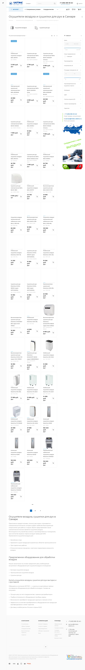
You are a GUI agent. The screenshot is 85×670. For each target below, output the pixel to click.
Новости (23, 634)
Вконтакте (45, 647)
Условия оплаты (59, 628)
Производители (42, 628)
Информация (43, 620)
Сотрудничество (25, 628)
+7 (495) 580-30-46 (66, 3)
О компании (24, 624)
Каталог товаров (42, 624)
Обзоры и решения (43, 631)
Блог (39, 633)
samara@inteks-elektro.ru (73, 118)
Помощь (58, 620)
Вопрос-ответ (58, 638)
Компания (25, 620)
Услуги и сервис (42, 626)
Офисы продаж (25, 626)
